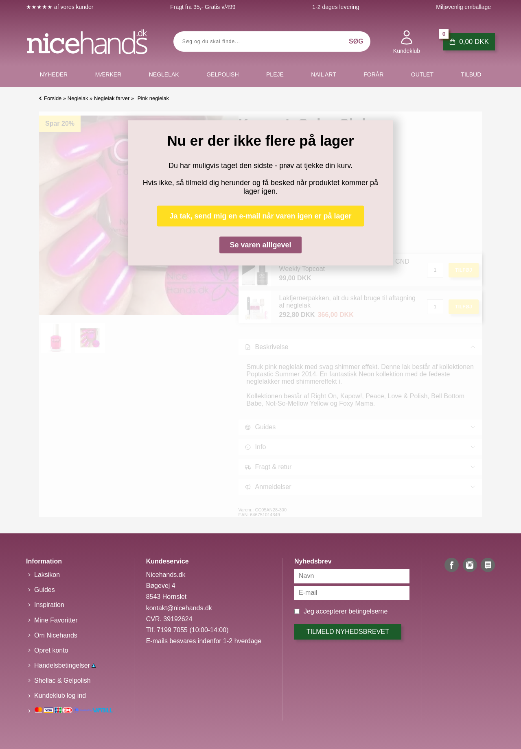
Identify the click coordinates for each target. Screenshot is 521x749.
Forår (373, 74)
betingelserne (367, 611)
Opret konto (51, 650)
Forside (52, 98)
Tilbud (471, 74)
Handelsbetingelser (65, 665)
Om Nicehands (55, 635)
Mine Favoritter (56, 620)
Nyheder (54, 74)
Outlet (422, 74)
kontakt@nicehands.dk (179, 608)
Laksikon (47, 574)
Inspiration (49, 604)
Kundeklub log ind (60, 695)
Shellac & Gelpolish (62, 680)
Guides (44, 589)
